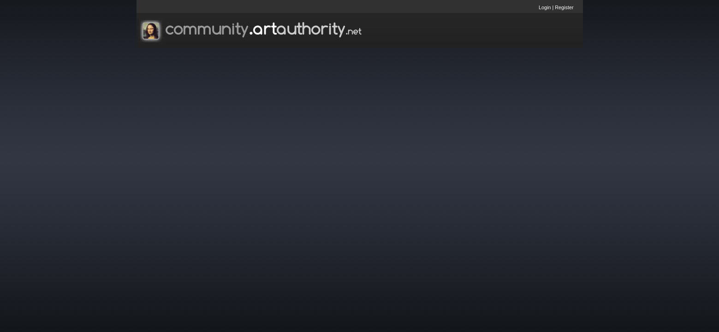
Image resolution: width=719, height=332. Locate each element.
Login (545, 7)
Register (564, 7)
